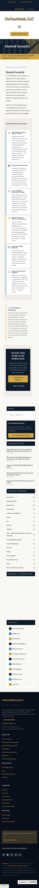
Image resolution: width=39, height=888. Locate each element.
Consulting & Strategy (9, 759)
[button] (4, 886)
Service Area (6, 803)
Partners (9, 548)
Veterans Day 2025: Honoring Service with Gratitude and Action (20, 474)
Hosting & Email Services (10, 58)
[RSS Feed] (19, 854)
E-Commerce (6, 749)
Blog (3, 771)
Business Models (12, 501)
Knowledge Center (7, 767)
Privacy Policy (12, 866)
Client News (10, 509)
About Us (5, 790)
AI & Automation (7, 739)
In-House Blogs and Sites (14, 540)
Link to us (25, 866)
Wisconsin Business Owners (15, 568)
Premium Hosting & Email (9, 752)
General (9, 525)
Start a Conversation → (10, 840)
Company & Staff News (13, 513)
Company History (7, 800)
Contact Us (31, 9)
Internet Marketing (12, 544)
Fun (8, 521)
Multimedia (5, 755)
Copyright (5, 863)
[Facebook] (3, 854)
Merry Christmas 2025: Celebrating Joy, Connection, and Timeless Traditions (19, 458)
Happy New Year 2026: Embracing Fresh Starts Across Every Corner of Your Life (19, 450)
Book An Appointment (19, 34)
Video (8, 564)
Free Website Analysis (26, 2)
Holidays (9, 529)
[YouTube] (7, 854)
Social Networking (12, 560)
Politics (9, 552)
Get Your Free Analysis (18, 379)
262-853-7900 (19, 9)
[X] (11, 854)
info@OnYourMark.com (9, 723)
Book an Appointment (8, 821)
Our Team (5, 793)
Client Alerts (10, 505)
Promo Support (11, 556)
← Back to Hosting (18, 386)
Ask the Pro (10, 497)
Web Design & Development (10, 742)
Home (4, 55)
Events (9, 517)
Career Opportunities (8, 806)
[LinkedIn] (15, 854)
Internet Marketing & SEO (10, 745)
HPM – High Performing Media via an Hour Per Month (19, 534)
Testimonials (6, 796)
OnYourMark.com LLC (13, 700)
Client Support (12, 2)
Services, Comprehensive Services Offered (20, 55)
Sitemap (19, 866)
